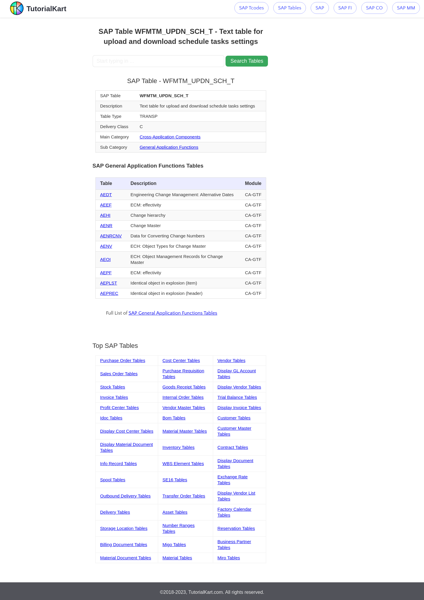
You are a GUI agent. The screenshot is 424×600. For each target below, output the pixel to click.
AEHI (105, 215)
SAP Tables (289, 8)
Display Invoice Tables (239, 407)
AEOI (105, 259)
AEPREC (109, 293)
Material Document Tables (125, 557)
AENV (106, 246)
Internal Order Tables (183, 397)
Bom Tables (174, 417)
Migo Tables (174, 544)
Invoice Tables (114, 397)
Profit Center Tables (119, 407)
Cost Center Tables (181, 360)
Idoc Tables (111, 417)
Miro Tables (229, 557)
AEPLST (108, 282)
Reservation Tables (236, 528)
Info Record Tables (118, 463)
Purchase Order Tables (122, 360)
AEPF (106, 272)
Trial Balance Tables (237, 397)
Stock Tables (112, 386)
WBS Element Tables (183, 463)
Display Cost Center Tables (126, 431)
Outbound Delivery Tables (125, 495)
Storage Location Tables (124, 528)
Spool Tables (112, 479)
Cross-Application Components (170, 136)
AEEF (106, 204)
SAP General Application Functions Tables (173, 313)
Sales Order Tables (119, 373)
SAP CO (374, 8)
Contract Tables (233, 447)
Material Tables (177, 557)
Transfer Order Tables (184, 495)
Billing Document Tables (123, 544)
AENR (106, 225)
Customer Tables (234, 417)
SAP (319, 8)
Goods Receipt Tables (184, 386)
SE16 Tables (175, 479)
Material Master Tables (185, 431)
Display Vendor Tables (239, 386)
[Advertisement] (49, 106)
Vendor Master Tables (184, 407)
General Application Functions (169, 147)
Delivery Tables (115, 512)
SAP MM (406, 8)
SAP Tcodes (251, 8)
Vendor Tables (232, 360)
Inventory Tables (179, 447)
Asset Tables (175, 512)
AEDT (106, 194)
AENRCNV (111, 235)
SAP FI (345, 8)
